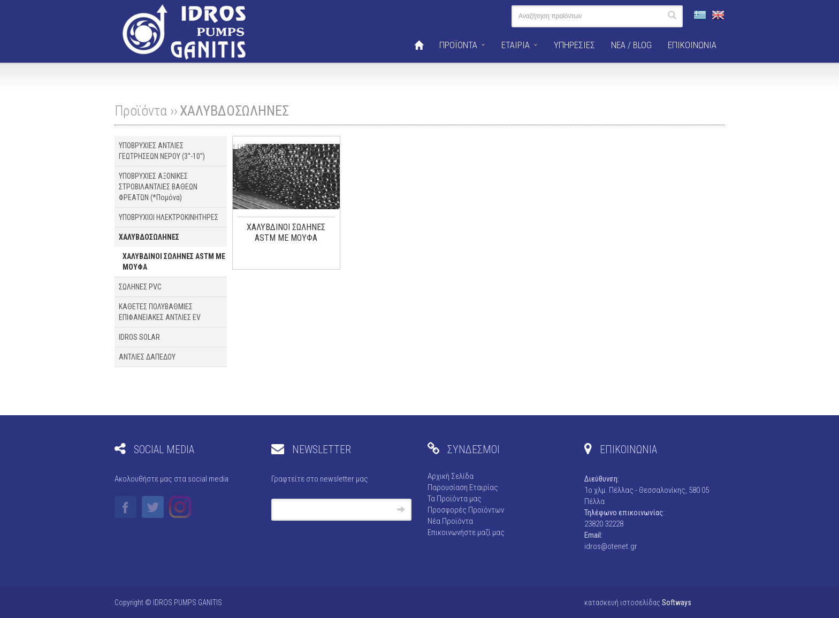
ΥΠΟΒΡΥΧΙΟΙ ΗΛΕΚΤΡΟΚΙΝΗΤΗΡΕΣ (168, 217)
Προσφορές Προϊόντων (466, 510)
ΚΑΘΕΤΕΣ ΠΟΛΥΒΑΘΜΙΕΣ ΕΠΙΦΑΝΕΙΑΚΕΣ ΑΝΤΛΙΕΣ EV (160, 312)
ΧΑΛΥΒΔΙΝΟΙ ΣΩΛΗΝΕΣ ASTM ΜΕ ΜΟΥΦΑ (174, 261)
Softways (676, 602)
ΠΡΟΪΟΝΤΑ (458, 45)
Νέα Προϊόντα (450, 521)
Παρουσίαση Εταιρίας (463, 487)
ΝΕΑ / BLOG (631, 45)
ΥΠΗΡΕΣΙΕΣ (574, 45)
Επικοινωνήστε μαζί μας (466, 532)
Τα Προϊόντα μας (455, 498)
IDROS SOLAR (139, 337)
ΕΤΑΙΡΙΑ (515, 45)
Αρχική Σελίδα (451, 476)
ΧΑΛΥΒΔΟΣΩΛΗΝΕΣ (234, 111)
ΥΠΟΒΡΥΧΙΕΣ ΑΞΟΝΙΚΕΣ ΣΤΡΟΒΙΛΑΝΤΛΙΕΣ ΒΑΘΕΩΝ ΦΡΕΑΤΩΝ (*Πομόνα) (158, 187)
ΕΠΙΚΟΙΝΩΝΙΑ (692, 45)
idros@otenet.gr (610, 546)
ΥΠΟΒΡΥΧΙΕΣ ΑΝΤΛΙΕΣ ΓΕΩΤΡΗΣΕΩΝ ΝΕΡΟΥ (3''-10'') (162, 151)
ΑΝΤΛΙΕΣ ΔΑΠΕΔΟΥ (147, 357)
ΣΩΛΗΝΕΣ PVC (140, 287)
